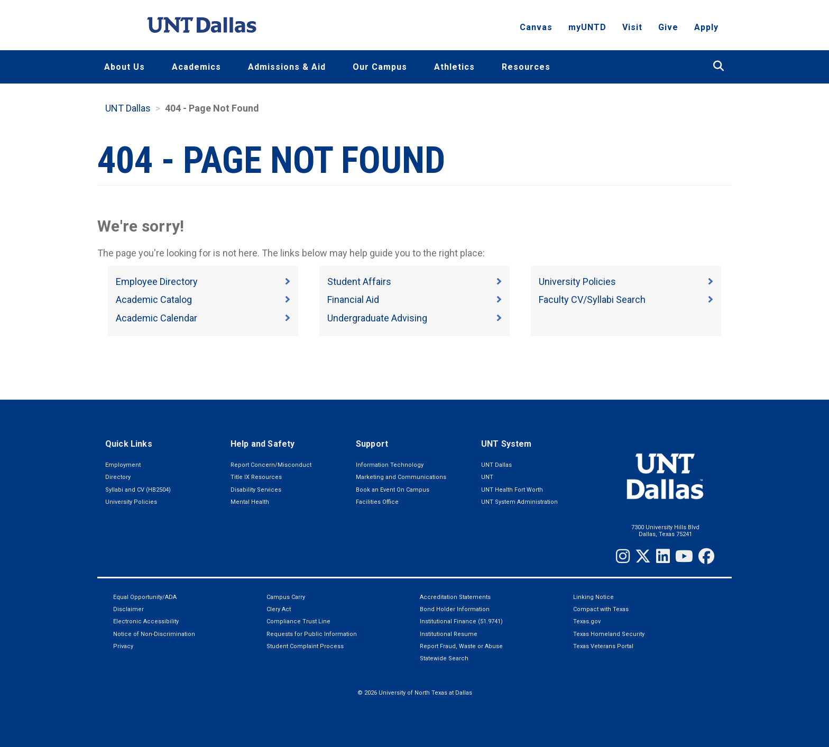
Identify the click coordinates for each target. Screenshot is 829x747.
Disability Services (256, 489)
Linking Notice (593, 597)
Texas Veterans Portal (603, 646)
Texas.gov (587, 621)
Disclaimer (128, 609)
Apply (706, 29)
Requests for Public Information (311, 634)
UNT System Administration (519, 502)
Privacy (123, 646)
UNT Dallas (128, 108)
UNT (487, 477)
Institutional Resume (448, 634)
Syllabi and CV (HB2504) (138, 489)
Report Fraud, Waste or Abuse (461, 646)
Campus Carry (285, 597)
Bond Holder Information (455, 609)
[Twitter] (643, 556)
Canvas (536, 29)
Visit (632, 29)
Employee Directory (157, 281)
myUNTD (587, 29)
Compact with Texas (601, 609)
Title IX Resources (256, 477)
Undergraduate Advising (377, 318)
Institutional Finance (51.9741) (461, 621)
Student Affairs (359, 281)
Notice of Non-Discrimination (154, 634)
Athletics (454, 67)
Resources (526, 67)
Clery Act (278, 609)
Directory (118, 477)
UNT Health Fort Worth (512, 489)
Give (668, 29)
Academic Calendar (156, 318)
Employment (123, 465)
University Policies (577, 281)
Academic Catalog (154, 299)
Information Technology (389, 465)
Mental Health (250, 502)
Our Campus (380, 67)
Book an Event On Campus (392, 489)
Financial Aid (353, 299)
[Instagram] (623, 556)
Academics (196, 67)
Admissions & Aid (287, 67)
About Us (124, 67)
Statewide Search (444, 658)
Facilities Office (377, 502)
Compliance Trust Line (298, 621)
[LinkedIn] (663, 556)
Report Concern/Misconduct (271, 465)
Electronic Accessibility (146, 621)
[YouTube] (684, 556)
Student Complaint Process (305, 646)
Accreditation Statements (455, 597)
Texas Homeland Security (608, 634)
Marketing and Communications (401, 477)
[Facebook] (706, 556)
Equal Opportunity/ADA (145, 597)
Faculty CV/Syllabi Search (592, 299)
